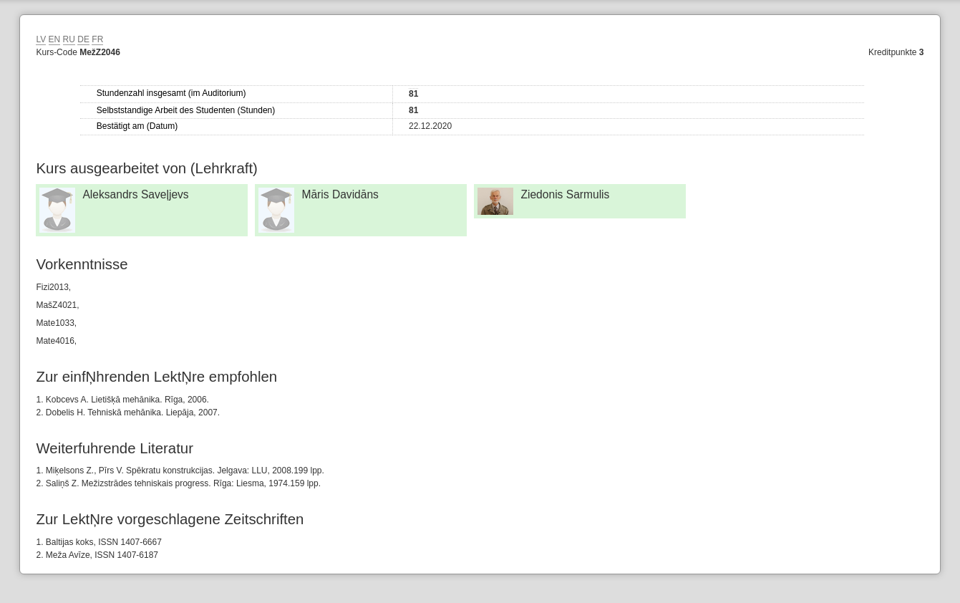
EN (55, 39)
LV (41, 39)
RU (69, 39)
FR (97, 39)
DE (83, 39)
